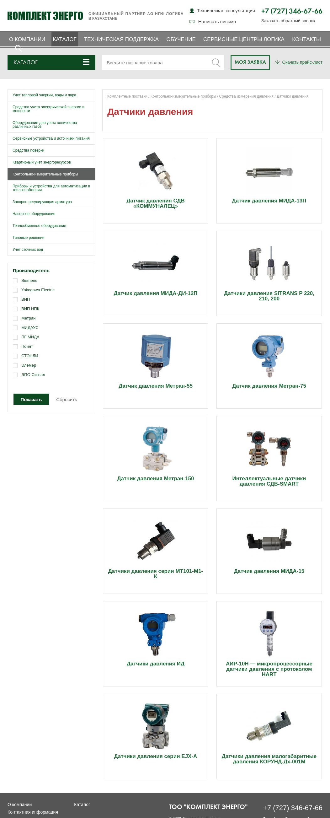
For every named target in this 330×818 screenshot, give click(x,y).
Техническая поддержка (121, 39)
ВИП (25, 299)
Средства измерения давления (246, 96)
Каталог (65, 39)
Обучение (180, 39)
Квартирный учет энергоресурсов (42, 162)
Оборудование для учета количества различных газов (45, 125)
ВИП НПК (30, 308)
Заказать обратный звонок (288, 21)
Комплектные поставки (127, 96)
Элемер (28, 365)
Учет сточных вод (28, 249)
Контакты (306, 39)
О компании (27, 39)
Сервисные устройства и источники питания (51, 138)
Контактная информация (33, 812)
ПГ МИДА (30, 337)
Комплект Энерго (45, 15)
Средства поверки (28, 150)
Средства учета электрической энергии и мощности (48, 109)
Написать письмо (217, 21)
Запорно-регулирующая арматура (42, 202)
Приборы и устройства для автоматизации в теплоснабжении (51, 188)
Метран (28, 318)
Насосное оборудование (34, 214)
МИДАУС (30, 327)
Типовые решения (28, 237)
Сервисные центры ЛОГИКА (244, 39)
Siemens (29, 280)
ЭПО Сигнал (33, 374)
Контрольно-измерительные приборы (45, 174)
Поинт (27, 346)
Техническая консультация (226, 10)
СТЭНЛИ (29, 355)
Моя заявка (250, 62)
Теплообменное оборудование (39, 225)
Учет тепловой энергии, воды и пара (44, 95)
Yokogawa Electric (38, 290)
